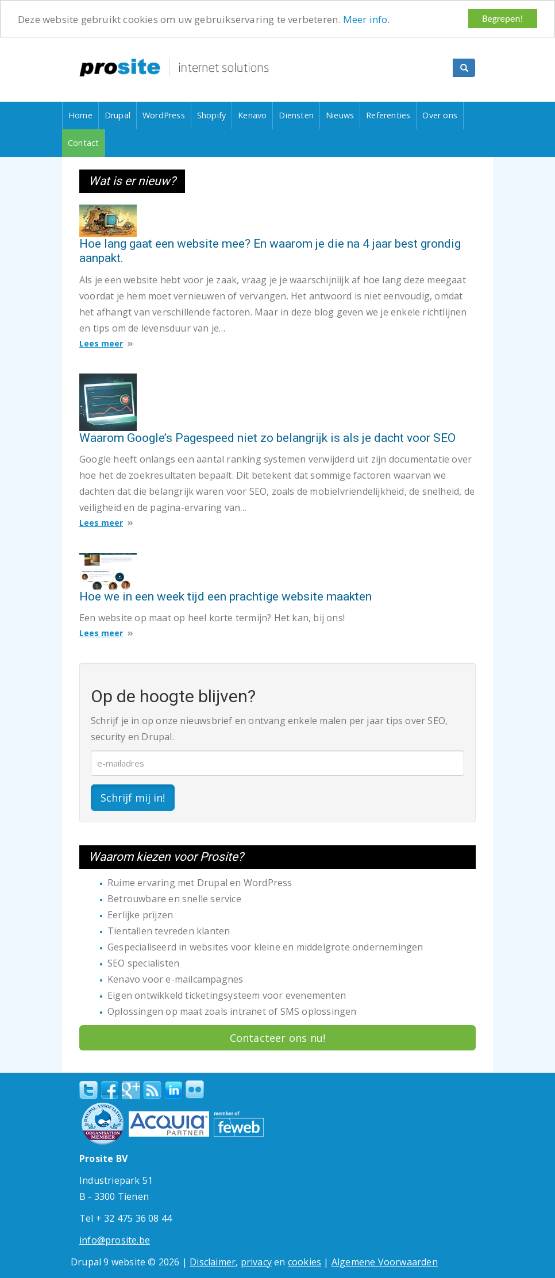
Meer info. (366, 19)
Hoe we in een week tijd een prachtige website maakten (225, 596)
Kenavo (252, 115)
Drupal (117, 115)
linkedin (173, 1090)
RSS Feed (152, 1090)
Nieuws (340, 115)
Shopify (211, 115)
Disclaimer (213, 1262)
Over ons (439, 115)
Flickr (195, 1089)
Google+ (131, 1090)
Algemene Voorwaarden (385, 1262)
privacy (256, 1262)
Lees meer (101, 343)
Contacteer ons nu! (278, 1038)
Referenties (388, 115)
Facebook (110, 1090)
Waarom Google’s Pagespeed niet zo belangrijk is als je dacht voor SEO (267, 438)
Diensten (296, 115)
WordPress (163, 115)
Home (80, 115)
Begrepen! (502, 19)
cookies (304, 1262)
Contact (83, 142)
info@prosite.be (114, 1240)
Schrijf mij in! (133, 797)
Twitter (88, 1090)
